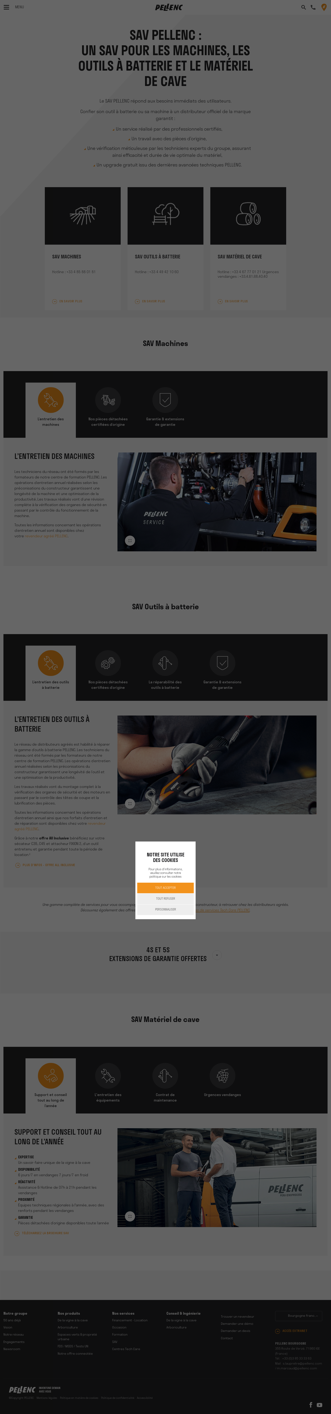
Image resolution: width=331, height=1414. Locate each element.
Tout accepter (165, 888)
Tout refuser (165, 899)
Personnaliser (165, 909)
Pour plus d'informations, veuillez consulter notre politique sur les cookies (165, 873)
